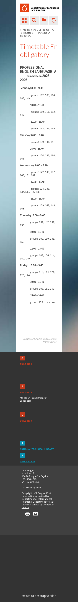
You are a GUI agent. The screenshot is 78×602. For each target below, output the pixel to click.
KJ (53, 29)
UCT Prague (43, 29)
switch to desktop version (39, 596)
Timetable (28, 32)
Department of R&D (43, 501)
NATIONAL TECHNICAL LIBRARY (37, 449)
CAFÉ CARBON (27, 461)
